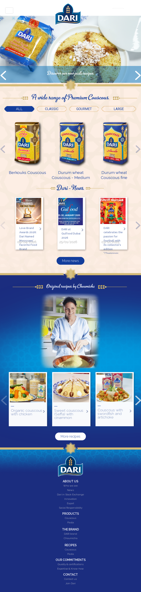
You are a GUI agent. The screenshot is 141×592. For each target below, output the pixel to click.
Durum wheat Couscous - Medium (71, 175)
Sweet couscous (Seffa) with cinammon (85, 414)
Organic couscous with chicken (43, 412)
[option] (27, 146)
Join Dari (70, 583)
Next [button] (138, 149)
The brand (70, 529)
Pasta (70, 522)
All (25, 108)
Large (119, 109)
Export (70, 503)
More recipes (70, 436)
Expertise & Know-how (70, 569)
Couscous (70, 518)
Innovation (70, 499)
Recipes (71, 545)
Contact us (70, 579)
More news (70, 258)
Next (138, 76)
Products (70, 513)
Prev (3, 76)
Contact (70, 574)
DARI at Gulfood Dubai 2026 (71, 233)
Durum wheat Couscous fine (114, 175)
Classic (52, 109)
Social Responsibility (70, 508)
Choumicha (70, 538)
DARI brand (70, 534)
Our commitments (71, 560)
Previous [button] (2, 149)
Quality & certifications (71, 564)
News (70, 490)
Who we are (70, 486)
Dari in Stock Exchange (70, 494)
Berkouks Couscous (27, 172)
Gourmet (84, 109)
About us (70, 481)
